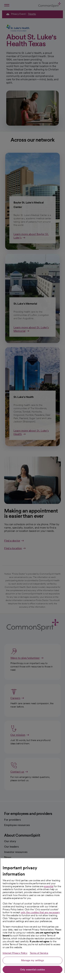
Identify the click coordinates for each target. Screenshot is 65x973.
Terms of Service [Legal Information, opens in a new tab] (39, 968)
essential (48, 902)
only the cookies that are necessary (40, 928)
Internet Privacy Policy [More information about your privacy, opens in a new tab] (15, 968)
